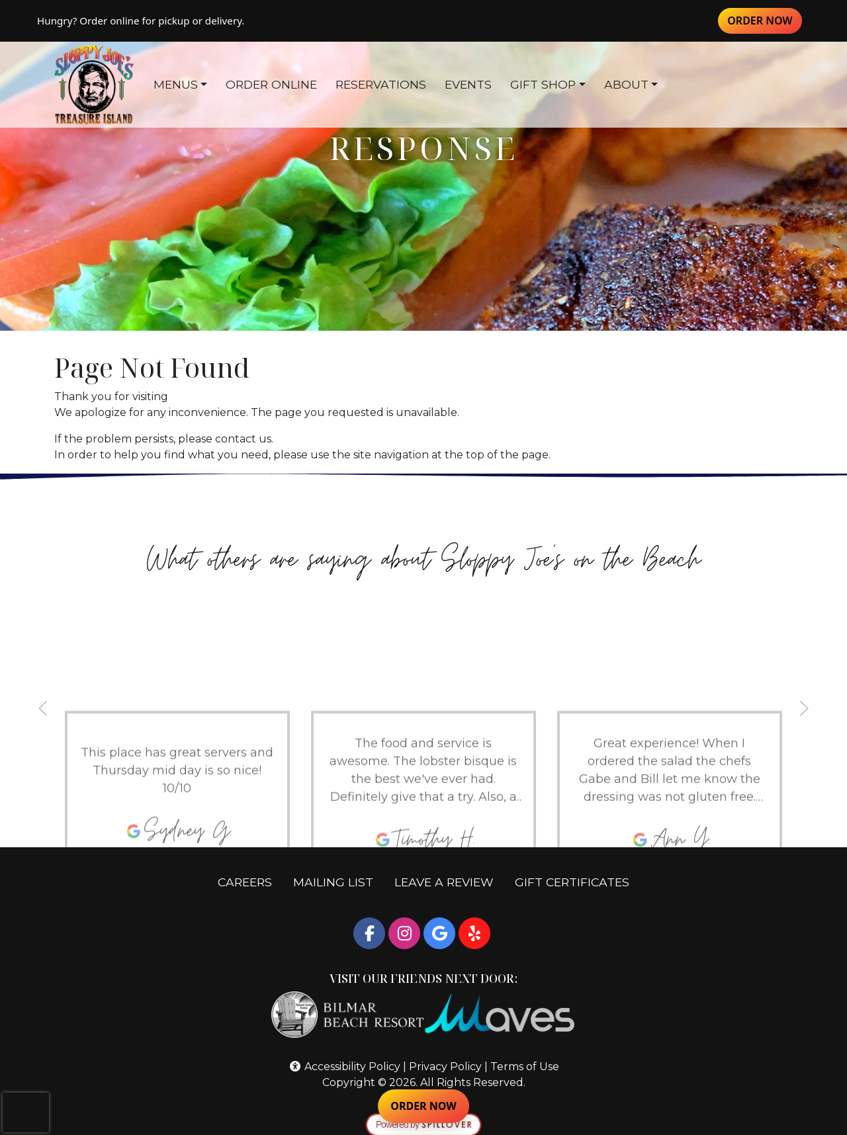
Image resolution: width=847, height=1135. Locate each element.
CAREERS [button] (250, 881)
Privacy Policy (445, 1066)
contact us (243, 439)
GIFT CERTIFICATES (577, 881)
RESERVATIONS (380, 84)
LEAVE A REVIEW (449, 881)
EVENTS (468, 84)
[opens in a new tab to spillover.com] (423, 1124)
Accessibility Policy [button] (344, 1066)
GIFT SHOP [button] (543, 84)
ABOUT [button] (626, 84)
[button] (43, 708)
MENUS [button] (176, 84)
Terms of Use (524, 1066)
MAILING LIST (333, 882)
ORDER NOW (764, 20)
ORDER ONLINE (271, 84)
